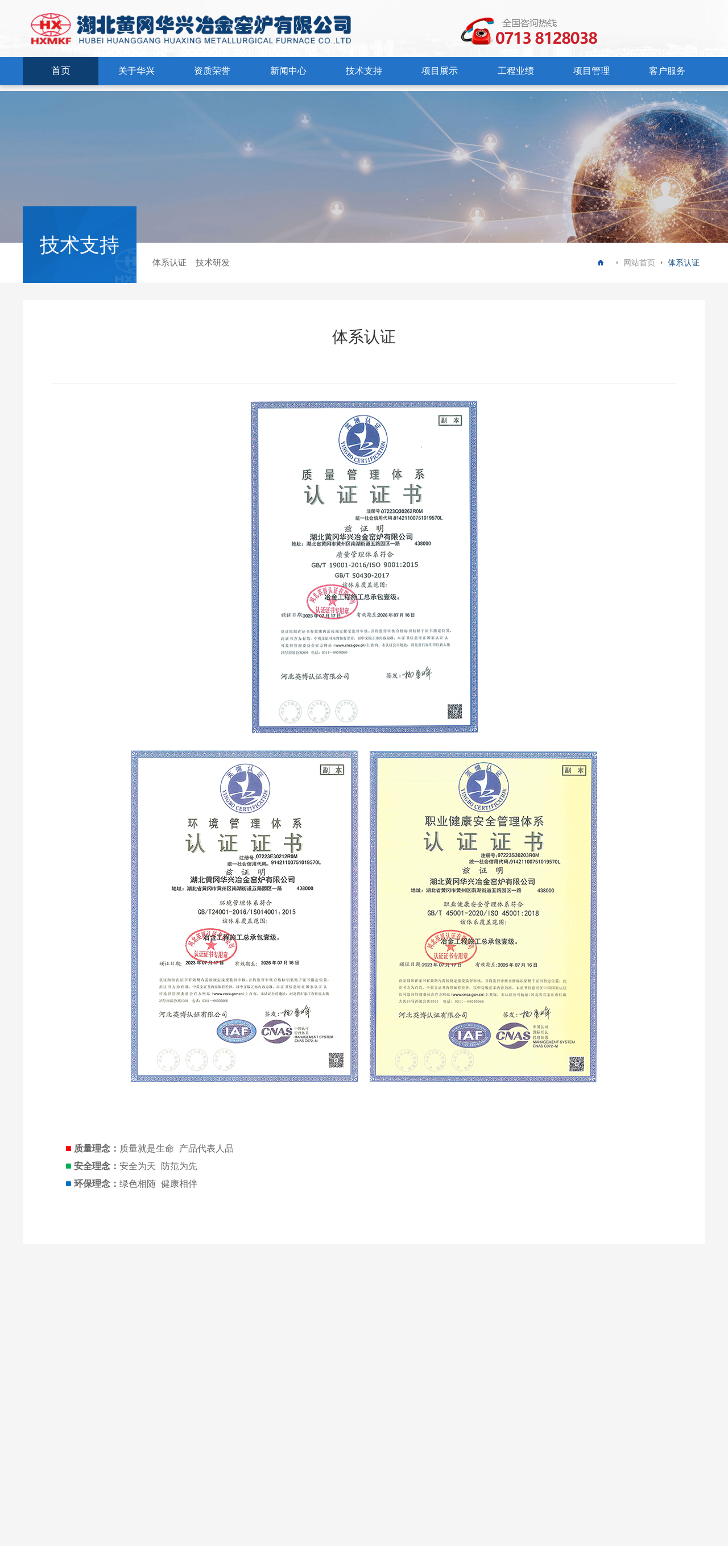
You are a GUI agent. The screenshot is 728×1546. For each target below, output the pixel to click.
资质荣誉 (212, 71)
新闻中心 (288, 71)
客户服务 (667, 71)
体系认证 (169, 262)
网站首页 (639, 262)
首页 (61, 70)
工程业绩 (516, 71)
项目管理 (591, 71)
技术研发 (213, 262)
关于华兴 (136, 71)
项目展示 (439, 71)
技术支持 (364, 71)
